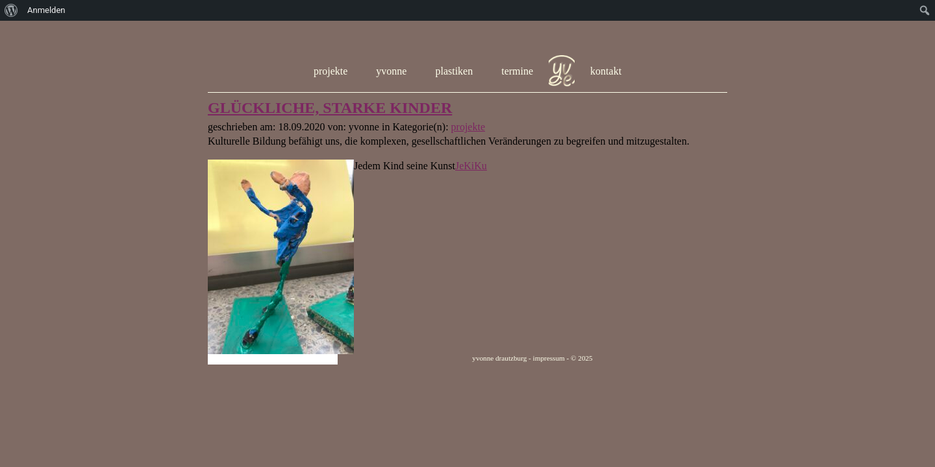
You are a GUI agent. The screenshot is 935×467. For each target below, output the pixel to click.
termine (517, 71)
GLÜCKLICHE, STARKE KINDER (330, 107)
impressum (549, 358)
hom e (562, 71)
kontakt (605, 71)
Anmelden (46, 10)
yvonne (391, 71)
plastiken (454, 71)
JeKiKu (471, 165)
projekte (330, 71)
